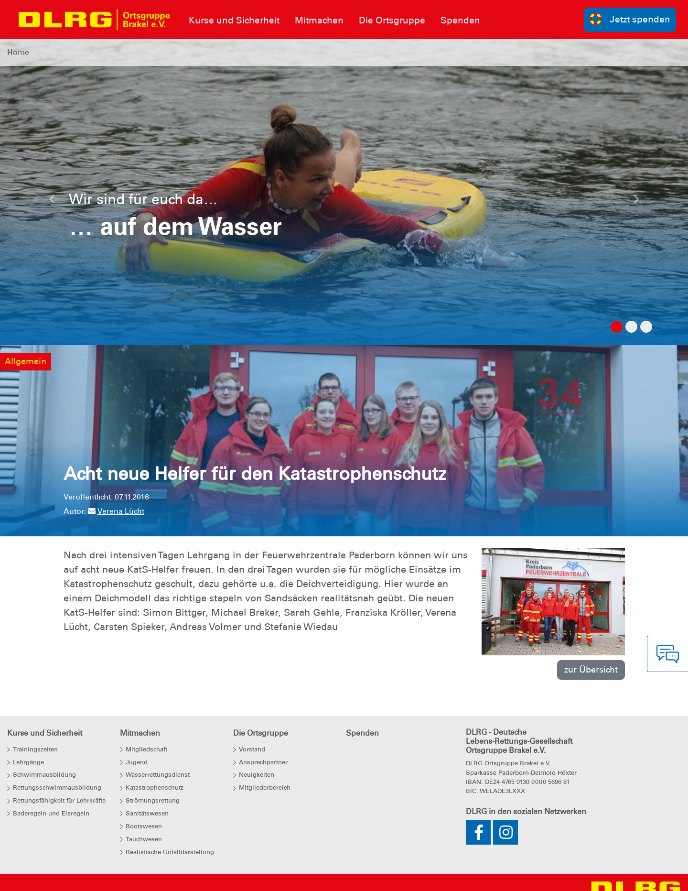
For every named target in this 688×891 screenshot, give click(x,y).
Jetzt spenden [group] (630, 19)
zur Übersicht (591, 669)
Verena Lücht (116, 511)
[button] (51, 201)
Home (18, 52)
